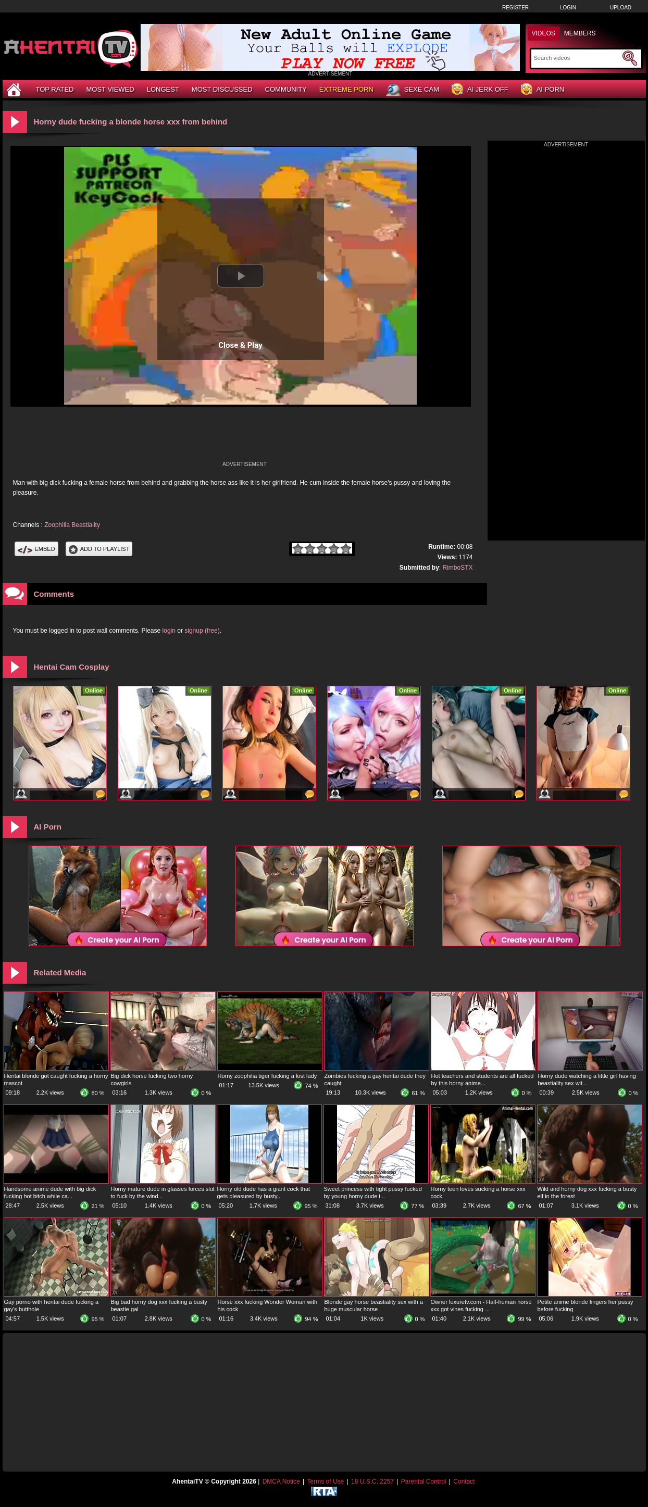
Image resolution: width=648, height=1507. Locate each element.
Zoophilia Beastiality (72, 525)
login (169, 630)
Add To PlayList (99, 549)
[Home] (15, 89)
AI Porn (542, 89)
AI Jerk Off (480, 89)
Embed (36, 549)
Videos (543, 33)
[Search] (576, 58)
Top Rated (55, 89)
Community (286, 89)
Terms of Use (325, 1481)
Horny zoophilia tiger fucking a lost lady (267, 1076)
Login (568, 7)
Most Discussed (222, 89)
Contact (464, 1481)
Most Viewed (110, 89)
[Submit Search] (629, 58)
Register (515, 7)
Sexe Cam (412, 90)
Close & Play (240, 345)
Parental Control (423, 1481)
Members (580, 33)
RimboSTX (457, 567)
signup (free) (201, 630)
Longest (163, 89)
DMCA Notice (281, 1481)
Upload (620, 7)
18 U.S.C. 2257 (372, 1481)
